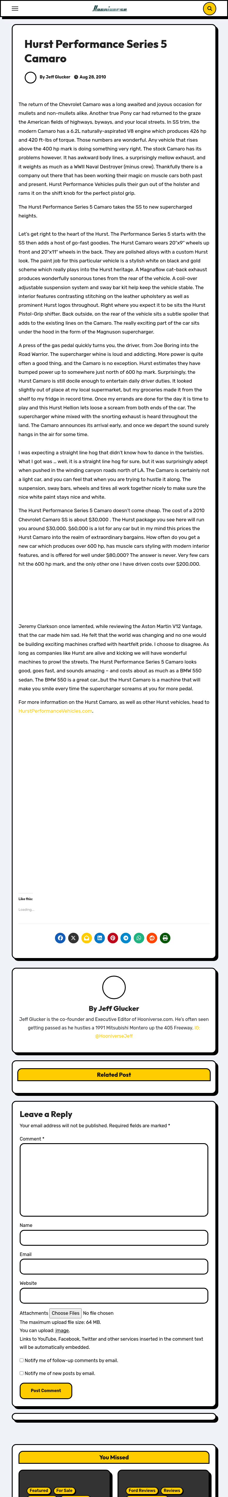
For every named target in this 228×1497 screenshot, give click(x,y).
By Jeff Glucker (47, 77)
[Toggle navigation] (15, 8)
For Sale (64, 1490)
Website (28, 1283)
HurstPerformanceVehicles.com (55, 711)
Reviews (172, 1490)
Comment (32, 1139)
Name (26, 1225)
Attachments (34, 1313)
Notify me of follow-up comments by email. (71, 1360)
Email (26, 1254)
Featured (39, 1490)
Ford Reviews (142, 1490)
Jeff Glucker (118, 1008)
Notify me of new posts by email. (60, 1373)
